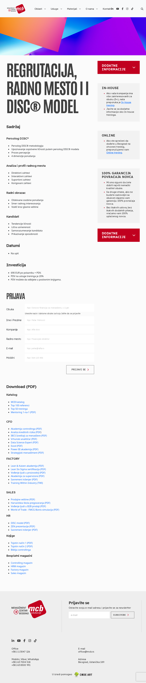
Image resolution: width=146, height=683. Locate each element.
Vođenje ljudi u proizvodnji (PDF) (28, 472)
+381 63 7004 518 (21, 662)
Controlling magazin (22, 562)
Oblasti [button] (40, 8)
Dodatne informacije (118, 67)
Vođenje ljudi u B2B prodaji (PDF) (28, 506)
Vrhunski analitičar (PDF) (24, 439)
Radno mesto (13, 339)
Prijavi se (80, 369)
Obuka (10, 309)
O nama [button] (92, 8)
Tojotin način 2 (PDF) (22, 546)
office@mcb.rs (86, 651)
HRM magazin (18, 566)
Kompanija (12, 329)
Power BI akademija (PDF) (24, 449)
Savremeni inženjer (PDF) (24, 479)
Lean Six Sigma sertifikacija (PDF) (28, 469)
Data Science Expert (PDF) (24, 442)
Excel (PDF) (17, 445)
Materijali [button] (74, 8)
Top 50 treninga (19, 408)
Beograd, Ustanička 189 (91, 662)
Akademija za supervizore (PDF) (27, 476)
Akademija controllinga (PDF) (26, 428)
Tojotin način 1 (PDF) (22, 542)
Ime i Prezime (14, 320)
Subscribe (121, 615)
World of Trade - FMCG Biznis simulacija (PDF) (35, 509)
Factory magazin (20, 569)
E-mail (9, 348)
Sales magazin (18, 573)
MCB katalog (17, 402)
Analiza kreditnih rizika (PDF (26, 432)
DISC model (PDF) (20, 523)
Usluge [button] (56, 8)
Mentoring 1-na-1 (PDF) (23, 412)
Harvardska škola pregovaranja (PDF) (30, 502)
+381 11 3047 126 (21, 651)
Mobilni (10, 357)
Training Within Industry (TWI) (27, 482)
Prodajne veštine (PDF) (23, 499)
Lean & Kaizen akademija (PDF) (27, 465)
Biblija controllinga (21, 549)
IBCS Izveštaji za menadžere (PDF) (29, 435)
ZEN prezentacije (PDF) (23, 526)
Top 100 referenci (20, 405)
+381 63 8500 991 (21, 665)
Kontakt (107, 8)
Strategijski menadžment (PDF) (27, 452)
